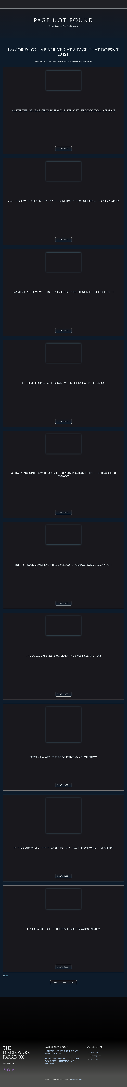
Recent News (94, 1059)
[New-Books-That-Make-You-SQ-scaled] (63, 708)
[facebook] (4, 1070)
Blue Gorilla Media (76, 1079)
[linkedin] (13, 1070)
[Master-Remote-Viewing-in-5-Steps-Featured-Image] (63, 253)
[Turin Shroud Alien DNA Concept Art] (63, 526)
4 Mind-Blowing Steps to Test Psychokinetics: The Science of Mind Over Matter (63, 201)
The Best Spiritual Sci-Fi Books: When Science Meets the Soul (63, 382)
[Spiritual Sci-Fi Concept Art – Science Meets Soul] (63, 344)
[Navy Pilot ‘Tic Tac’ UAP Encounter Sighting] (63, 435)
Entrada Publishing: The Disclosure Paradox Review (63, 929)
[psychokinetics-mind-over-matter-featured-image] (63, 163)
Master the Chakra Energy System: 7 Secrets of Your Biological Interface (63, 110)
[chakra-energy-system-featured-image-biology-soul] (63, 72)
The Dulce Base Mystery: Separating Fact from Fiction (63, 655)
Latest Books (94, 1052)
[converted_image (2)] (63, 890)
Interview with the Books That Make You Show (63, 757)
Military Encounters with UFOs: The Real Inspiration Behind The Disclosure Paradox (63, 474)
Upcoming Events (95, 1056)
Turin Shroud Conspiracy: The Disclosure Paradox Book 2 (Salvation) (63, 564)
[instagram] (8, 1070)
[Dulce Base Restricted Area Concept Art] (63, 617)
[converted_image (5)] (63, 799)
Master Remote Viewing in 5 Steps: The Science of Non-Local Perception (63, 292)
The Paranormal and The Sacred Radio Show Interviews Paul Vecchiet (63, 848)
